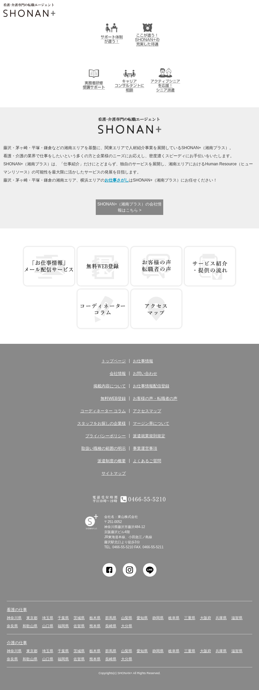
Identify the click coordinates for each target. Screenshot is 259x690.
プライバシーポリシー (105, 436)
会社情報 (118, 373)
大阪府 (205, 618)
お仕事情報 (143, 361)
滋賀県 (236, 618)
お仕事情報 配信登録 (49, 266)
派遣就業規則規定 (149, 436)
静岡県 (158, 618)
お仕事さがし (117, 180)
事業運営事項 (145, 448)
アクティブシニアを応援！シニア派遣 (165, 79)
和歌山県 (30, 626)
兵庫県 (221, 618)
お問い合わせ (145, 373)
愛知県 (142, 618)
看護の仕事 (17, 609)
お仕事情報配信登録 (151, 386)
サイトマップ (114, 473)
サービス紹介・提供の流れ (210, 266)
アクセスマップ (147, 411)
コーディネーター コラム (103, 309)
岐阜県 (173, 618)
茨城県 (79, 618)
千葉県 (63, 618)
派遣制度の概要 (111, 461)
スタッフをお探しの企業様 (101, 423)
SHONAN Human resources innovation (97, 529)
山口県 (47, 626)
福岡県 (63, 626)
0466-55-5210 (122, 547)
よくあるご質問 (147, 461)
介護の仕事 (17, 642)
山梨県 (126, 618)
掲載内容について (109, 386)
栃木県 (94, 618)
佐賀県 (79, 626)
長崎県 (110, 626)
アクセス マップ (156, 309)
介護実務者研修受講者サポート (94, 79)
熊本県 (94, 626)
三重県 (189, 618)
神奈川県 (14, 618)
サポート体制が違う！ (112, 33)
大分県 (126, 626)
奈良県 (12, 626)
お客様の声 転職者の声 (156, 266)
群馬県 (110, 618)
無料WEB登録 (103, 266)
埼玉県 (47, 618)
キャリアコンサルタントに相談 (129, 79)
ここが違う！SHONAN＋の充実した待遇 (147, 33)
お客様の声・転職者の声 (155, 398)
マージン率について (151, 423)
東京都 (31, 618)
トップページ (114, 361)
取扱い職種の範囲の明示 (103, 448)
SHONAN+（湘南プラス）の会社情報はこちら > (129, 207)
